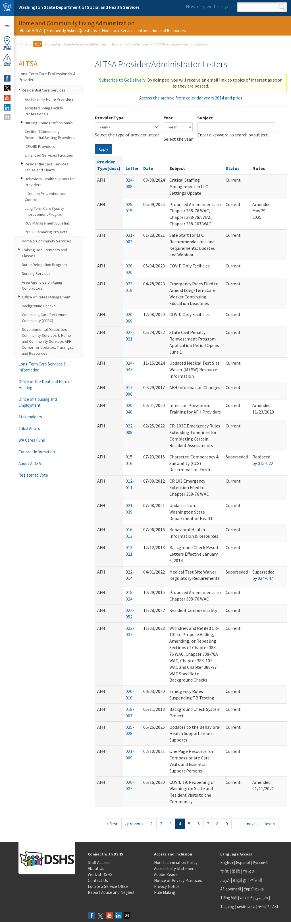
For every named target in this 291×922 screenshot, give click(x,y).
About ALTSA (29, 463)
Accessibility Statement (175, 868)
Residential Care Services (130, 44)
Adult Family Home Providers (49, 99)
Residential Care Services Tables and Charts (46, 167)
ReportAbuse (7, 60)
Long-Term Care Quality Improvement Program (44, 211)
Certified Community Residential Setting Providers (50, 134)
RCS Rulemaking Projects (46, 231)
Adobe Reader (166, 874)
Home (22, 44)
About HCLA (30, 30)
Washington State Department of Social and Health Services (79, 7)
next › (252, 824)
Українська (254, 889)
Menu (7, 23)
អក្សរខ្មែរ (240, 880)
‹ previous (134, 824)
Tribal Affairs (29, 428)
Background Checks (39, 305)
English (227, 862)
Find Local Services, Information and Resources (144, 30)
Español (243, 862)
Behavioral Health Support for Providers (50, 181)
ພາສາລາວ (246, 906)
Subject (205, 118)
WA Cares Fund (31, 440)
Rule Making (164, 892)
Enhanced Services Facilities (49, 155)
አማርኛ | (247, 897)
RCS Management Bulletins (47, 223)
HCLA (37, 44)
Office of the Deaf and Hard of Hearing (45, 384)
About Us (96, 868)
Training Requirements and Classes (44, 252)
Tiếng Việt (229, 897)
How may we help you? (210, 6)
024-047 (265, 578)
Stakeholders (30, 417)
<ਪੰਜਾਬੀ (256, 880)
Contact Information (36, 451)
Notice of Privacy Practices (178, 880)
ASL (275, 906)
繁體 (236, 871)
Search (282, 7)
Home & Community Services (46, 241)
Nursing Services (36, 273)
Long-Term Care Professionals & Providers (77, 44)
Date (148, 168)
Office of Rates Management (46, 297)
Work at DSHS (100, 874)
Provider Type (109, 118)
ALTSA (28, 63)
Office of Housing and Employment (37, 402)
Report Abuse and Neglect (111, 892)
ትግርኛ (263, 906)
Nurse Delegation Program (44, 264)
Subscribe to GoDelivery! (122, 80)
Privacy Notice (167, 886)
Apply (103, 149)
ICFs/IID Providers (40, 146)
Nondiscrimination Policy (176, 862)
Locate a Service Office (108, 886)
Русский (260, 862)
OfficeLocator (7, 43)
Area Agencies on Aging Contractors (42, 285)
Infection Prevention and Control (45, 196)
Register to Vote (33, 475)
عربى (225, 880)
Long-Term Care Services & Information (42, 367)
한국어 (249, 871)
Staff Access (99, 862)
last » (270, 824)
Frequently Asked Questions (71, 30)
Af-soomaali (230, 889)
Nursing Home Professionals (49, 122)
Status (233, 168)
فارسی (261, 897)
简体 (224, 871)
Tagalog (227, 906)
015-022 (265, 463)
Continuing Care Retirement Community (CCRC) (45, 317)
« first (112, 824)
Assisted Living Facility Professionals (44, 111)
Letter (132, 168)
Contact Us (98, 880)
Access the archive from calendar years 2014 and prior (190, 98)
